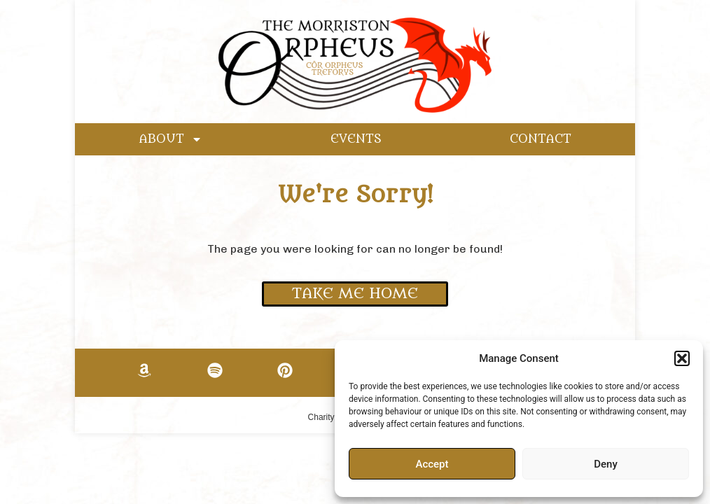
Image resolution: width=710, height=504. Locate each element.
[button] (682, 358)
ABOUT (170, 139)
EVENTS (356, 139)
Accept (431, 464)
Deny (606, 464)
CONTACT (540, 139)
